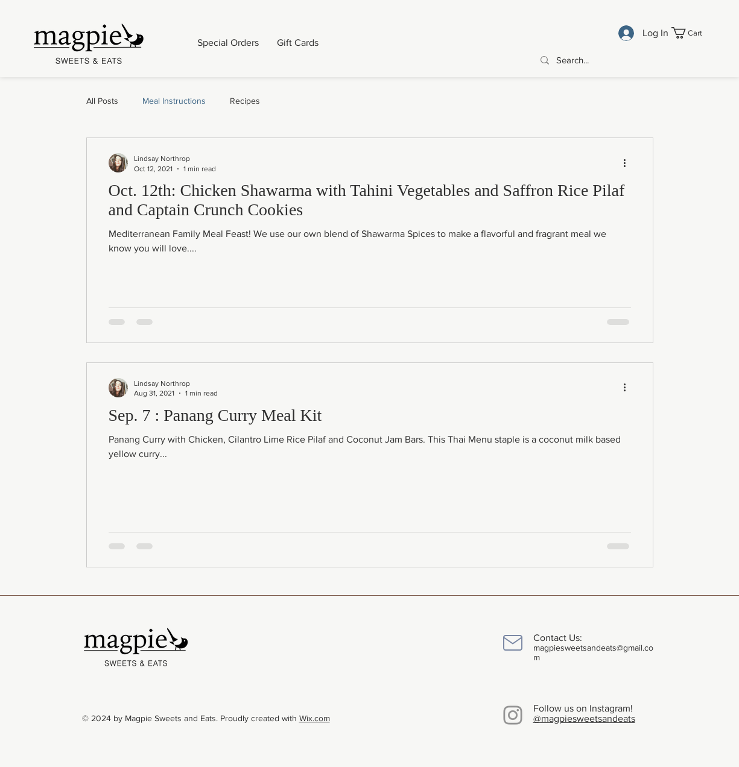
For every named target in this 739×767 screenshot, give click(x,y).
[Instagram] (512, 715)
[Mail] (513, 643)
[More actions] (629, 163)
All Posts (102, 101)
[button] (693, 33)
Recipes (245, 101)
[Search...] (623, 60)
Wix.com (314, 718)
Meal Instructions (174, 101)
